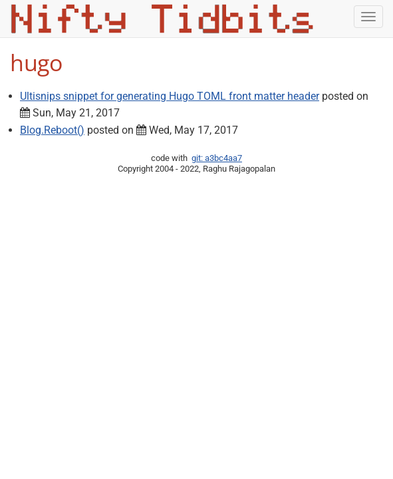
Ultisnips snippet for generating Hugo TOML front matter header (169, 96)
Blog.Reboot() (52, 130)
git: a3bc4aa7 (217, 158)
